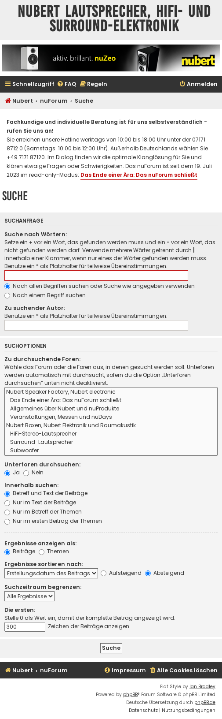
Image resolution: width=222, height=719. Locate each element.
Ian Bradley (202, 686)
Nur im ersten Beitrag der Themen (53, 521)
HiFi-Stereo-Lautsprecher (111, 434)
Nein (33, 472)
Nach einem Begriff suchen (45, 295)
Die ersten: (19, 610)
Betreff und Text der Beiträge (45, 493)
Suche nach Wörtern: (35, 234)
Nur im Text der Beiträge (40, 502)
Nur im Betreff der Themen (43, 511)
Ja (12, 472)
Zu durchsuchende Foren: (42, 359)
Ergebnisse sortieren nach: (43, 564)
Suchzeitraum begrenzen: (42, 587)
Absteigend (164, 573)
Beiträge (19, 551)
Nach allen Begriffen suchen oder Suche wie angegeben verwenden (99, 286)
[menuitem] (66, 84)
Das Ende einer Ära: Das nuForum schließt (138, 175)
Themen (54, 551)
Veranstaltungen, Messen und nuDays (111, 417)
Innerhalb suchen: (31, 485)
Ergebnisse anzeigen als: (40, 543)
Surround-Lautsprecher (111, 442)
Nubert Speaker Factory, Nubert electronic (111, 392)
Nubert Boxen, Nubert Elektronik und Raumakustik (111, 425)
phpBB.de (204, 702)
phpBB (130, 694)
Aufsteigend (121, 573)
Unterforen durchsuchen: (42, 464)
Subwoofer (111, 451)
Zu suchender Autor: (34, 308)
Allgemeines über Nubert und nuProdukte (111, 409)
